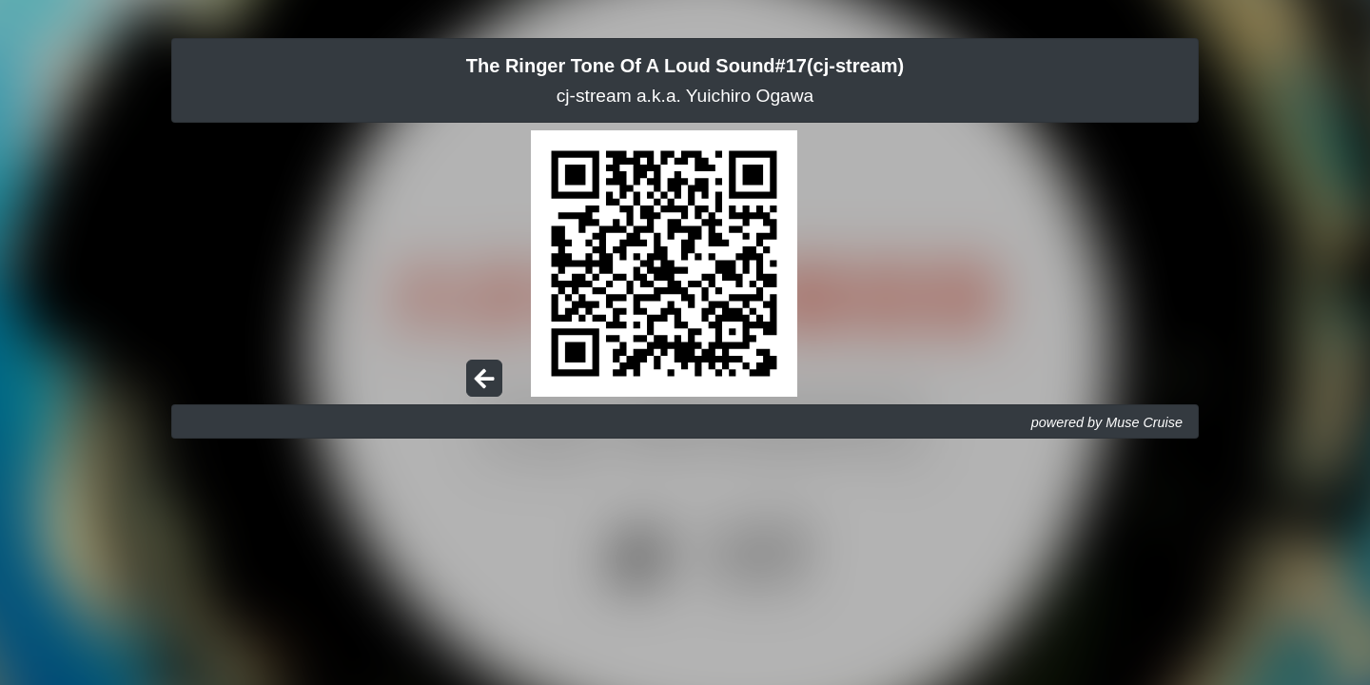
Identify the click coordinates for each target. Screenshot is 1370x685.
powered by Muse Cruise (1107, 422)
